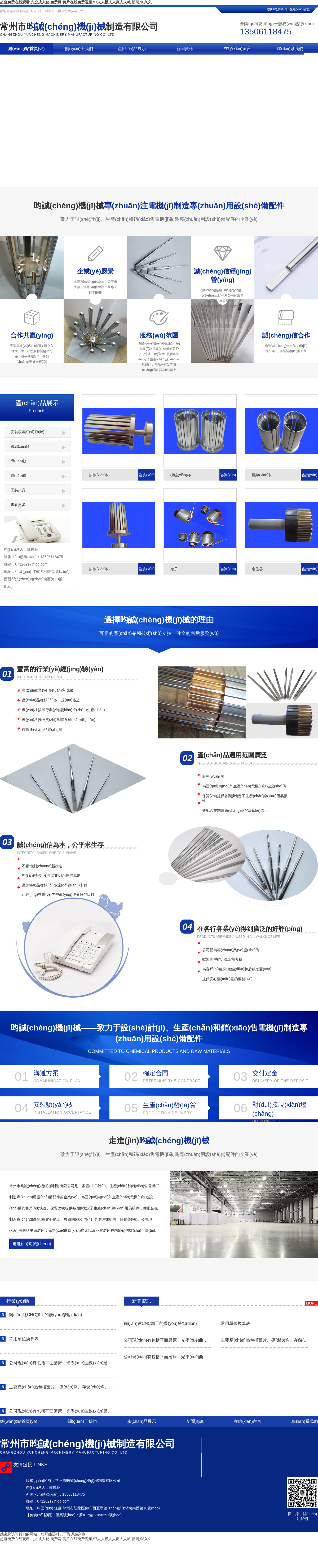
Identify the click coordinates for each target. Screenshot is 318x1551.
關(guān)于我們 (79, 48)
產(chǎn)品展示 (132, 48)
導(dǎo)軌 (38, 461)
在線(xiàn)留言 (303, 9)
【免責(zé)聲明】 (40, 1515)
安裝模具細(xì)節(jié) (38, 432)
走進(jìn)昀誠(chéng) (31, 1243)
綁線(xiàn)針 (38, 447)
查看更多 (38, 505)
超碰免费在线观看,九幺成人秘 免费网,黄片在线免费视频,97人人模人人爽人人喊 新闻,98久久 (76, 2)
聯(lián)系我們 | (277, 9)
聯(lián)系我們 (290, 48)
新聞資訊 (184, 48)
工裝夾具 (38, 490)
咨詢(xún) (147, 475)
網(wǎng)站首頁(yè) (26, 48)
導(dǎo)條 (38, 476)
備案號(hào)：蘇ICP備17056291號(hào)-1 (90, 1515)
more (311, 1303)
